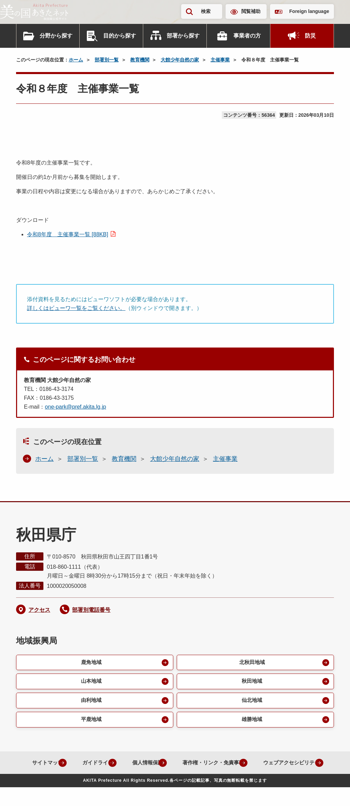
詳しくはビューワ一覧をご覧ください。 (76, 308)
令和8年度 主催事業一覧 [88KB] (67, 234)
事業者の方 (247, 36)
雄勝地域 (251, 722)
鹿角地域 (91, 663)
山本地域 (91, 682)
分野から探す (56, 36)
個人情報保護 (180, 765)
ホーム (76, 59)
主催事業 (220, 59)
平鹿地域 (91, 722)
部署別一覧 (107, 59)
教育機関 (139, 59)
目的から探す (119, 36)
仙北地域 (251, 702)
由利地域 (91, 702)
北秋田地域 (251, 663)
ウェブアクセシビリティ (169, 781)
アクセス (39, 610)
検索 (206, 11)
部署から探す (183, 36)
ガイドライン (126, 765)
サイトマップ (72, 765)
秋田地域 (251, 682)
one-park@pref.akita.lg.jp (75, 407)
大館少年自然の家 (180, 59)
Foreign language (309, 11)
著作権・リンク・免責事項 (250, 765)
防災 (310, 36)
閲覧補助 (250, 11)
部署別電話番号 (91, 610)
